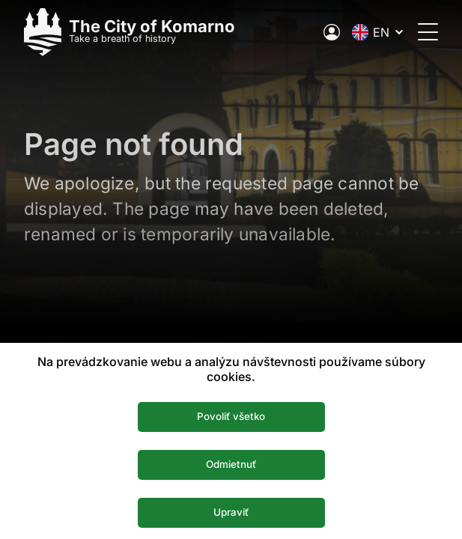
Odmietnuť (231, 464)
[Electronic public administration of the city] (331, 32)
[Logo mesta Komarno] (129, 31)
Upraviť (231, 512)
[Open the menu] (428, 31)
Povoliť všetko (231, 416)
